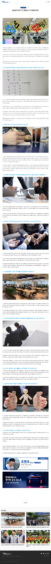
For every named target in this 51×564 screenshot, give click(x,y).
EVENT (20, 556)
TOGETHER (12, 556)
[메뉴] (49, 2)
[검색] (47, 2)
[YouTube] (41, 553)
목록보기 (25, 502)
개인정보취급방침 (46, 555)
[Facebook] (46, 553)
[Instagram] (43, 553)
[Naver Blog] (48, 553)
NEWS (16, 556)
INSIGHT (7, 556)
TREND (3, 556)
